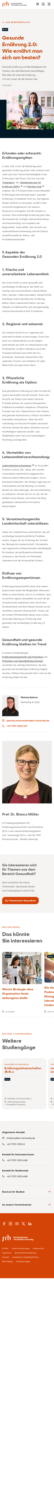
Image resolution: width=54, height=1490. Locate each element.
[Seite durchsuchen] (43, 4)
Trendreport (8, 182)
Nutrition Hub (36, 186)
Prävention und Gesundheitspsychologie (22, 660)
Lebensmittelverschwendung (18, 465)
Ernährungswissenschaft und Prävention (22, 656)
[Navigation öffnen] (49, 4)
